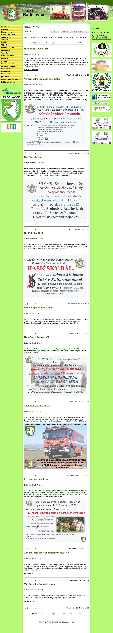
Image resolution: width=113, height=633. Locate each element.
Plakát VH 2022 (29, 601)
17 (74, 43)
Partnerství (5, 50)
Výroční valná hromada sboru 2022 (42, 79)
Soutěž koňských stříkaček (7, 38)
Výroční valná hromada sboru (39, 584)
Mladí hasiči (5, 74)
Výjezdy (4, 45)
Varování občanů (7, 64)
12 (67, 43)
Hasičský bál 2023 (33, 233)
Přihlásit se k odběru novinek (75, 32)
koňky (59, 38)
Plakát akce (28, 573)
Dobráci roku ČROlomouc (11, 79)
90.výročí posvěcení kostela (38, 307)
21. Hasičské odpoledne (36, 479)
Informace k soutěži (31, 70)
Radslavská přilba (8, 35)
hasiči (34, 38)
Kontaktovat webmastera (69, 621)
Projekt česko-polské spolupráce (9, 67)
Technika (4, 53)
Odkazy (4, 61)
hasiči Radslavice (47, 38)
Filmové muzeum (100, 103)
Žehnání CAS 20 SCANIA (37, 405)
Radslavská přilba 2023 (36, 48)
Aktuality (4, 29)
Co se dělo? (5, 26)
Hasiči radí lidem (7, 56)
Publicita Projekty (8, 82)
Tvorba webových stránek (54, 622)
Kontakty (4, 58)
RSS (55, 32)
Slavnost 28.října (32, 157)
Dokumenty (5, 71)
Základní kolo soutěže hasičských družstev (46, 553)
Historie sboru (6, 32)
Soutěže (4, 42)
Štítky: (26, 37)
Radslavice (70, 38)
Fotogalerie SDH (7, 47)
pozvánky (27, 27)
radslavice (82, 38)
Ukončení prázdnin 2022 (36, 337)
